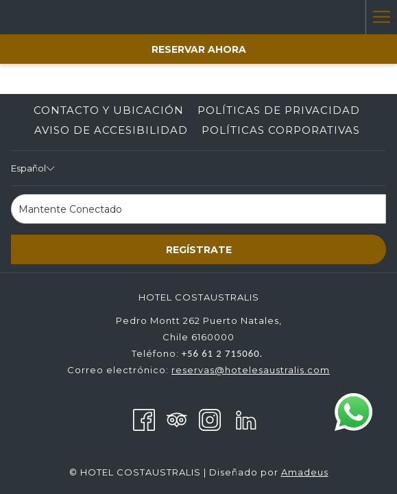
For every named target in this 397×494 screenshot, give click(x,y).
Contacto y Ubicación (109, 110)
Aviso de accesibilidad (111, 130)
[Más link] (381, 17)
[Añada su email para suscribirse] (198, 209)
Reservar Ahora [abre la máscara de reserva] (199, 49)
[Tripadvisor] (177, 418)
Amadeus (304, 472)
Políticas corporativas (281, 130)
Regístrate (199, 250)
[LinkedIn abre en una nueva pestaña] (246, 418)
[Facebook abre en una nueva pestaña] (144, 418)
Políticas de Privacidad (278, 110)
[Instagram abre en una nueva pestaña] (210, 418)
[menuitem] (109, 110)
